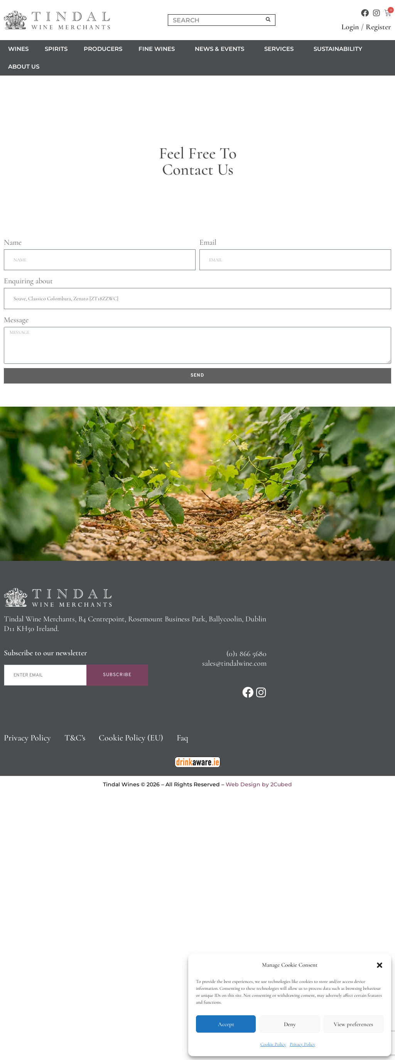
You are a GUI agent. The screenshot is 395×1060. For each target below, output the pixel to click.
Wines (18, 48)
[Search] (268, 20)
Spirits (56, 48)
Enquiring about (28, 542)
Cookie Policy (273, 1044)
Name (13, 503)
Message (16, 581)
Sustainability (338, 48)
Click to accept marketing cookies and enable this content (198, 241)
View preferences (353, 1024)
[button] (379, 965)
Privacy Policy (302, 1044)
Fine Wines (158, 49)
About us (25, 67)
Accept (226, 1024)
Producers (103, 48)
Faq (182, 999)
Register (378, 27)
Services (280, 49)
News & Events (221, 49)
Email (207, 503)
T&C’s (74, 999)
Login (350, 27)
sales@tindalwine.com (234, 924)
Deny (289, 1024)
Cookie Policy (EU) (131, 999)
